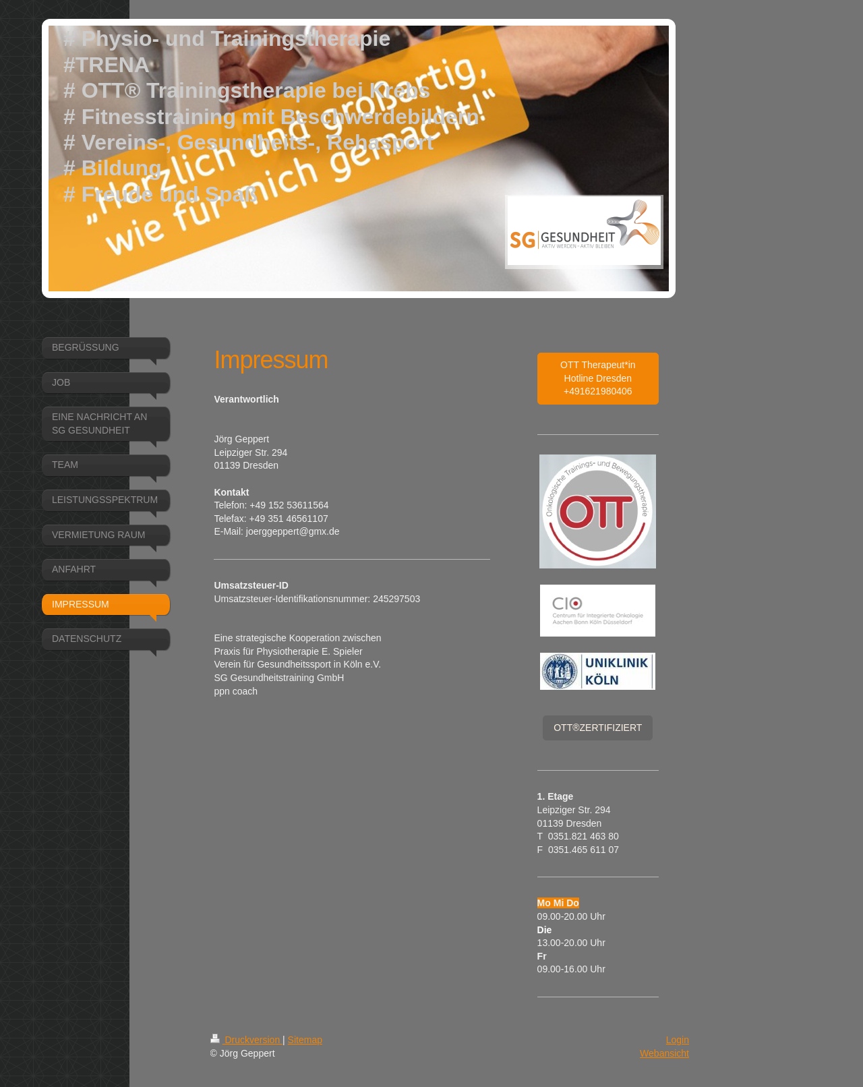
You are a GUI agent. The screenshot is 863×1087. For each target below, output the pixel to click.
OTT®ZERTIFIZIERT (598, 727)
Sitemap (305, 1039)
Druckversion (246, 1039)
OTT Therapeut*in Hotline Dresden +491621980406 (598, 377)
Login (677, 1039)
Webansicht (664, 1053)
